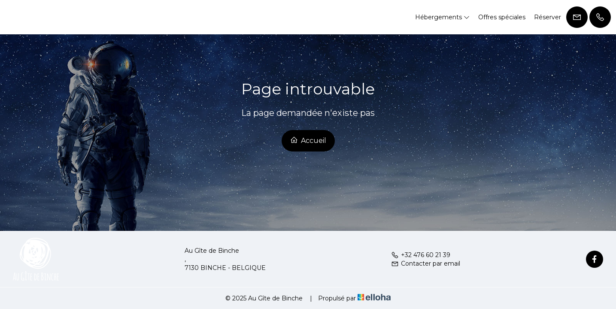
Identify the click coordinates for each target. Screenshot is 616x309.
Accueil (308, 140)
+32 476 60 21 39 (420, 255)
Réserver (547, 17)
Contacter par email (425, 263)
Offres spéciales (501, 17)
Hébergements (442, 17)
